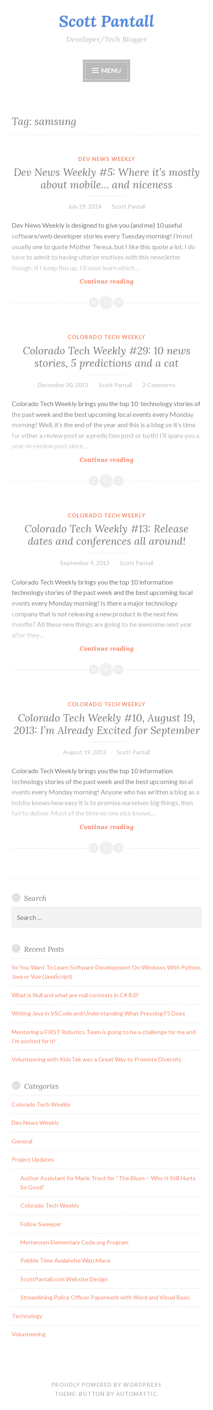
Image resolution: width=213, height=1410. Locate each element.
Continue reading (119, 281)
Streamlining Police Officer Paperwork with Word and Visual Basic (105, 1297)
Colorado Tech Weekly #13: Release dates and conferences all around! (106, 535)
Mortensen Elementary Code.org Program (74, 1242)
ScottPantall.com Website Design (64, 1278)
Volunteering (29, 1334)
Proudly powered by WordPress (106, 1384)
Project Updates (33, 1159)
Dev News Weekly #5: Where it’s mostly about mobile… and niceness (107, 178)
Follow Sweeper (40, 1223)
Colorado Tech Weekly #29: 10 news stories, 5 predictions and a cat (107, 357)
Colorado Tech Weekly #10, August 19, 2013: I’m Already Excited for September (107, 724)
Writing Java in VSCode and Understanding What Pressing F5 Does (98, 1013)
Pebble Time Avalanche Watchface (65, 1260)
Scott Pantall (106, 21)
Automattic (136, 1394)
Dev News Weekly (106, 159)
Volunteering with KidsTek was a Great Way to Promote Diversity (97, 1059)
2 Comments (159, 384)
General (22, 1141)
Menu (111, 70)
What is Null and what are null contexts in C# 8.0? (75, 995)
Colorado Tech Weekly (106, 337)
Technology (27, 1315)
